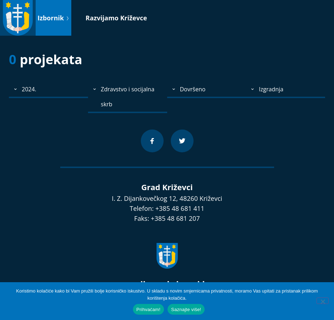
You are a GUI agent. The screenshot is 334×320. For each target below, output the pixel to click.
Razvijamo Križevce (116, 18)
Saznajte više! (186, 309)
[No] (323, 301)
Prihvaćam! (149, 309)
